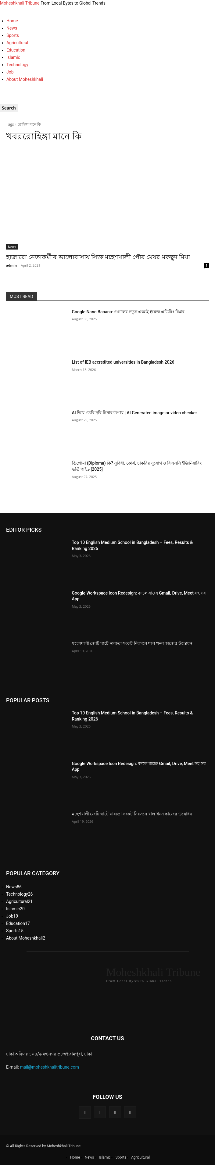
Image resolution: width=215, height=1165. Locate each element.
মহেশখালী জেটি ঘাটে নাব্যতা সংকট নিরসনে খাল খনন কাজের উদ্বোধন (132, 643)
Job (10, 72)
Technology (17, 64)
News (11, 28)
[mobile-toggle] (1, 9)
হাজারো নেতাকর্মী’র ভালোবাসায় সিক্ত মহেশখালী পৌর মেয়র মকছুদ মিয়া (98, 257)
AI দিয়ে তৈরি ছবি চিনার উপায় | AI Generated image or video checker (134, 412)
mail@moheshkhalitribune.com (49, 1067)
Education (15, 50)
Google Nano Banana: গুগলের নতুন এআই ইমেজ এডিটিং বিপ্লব (128, 311)
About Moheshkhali (24, 79)
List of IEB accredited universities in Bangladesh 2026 (123, 362)
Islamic (13, 57)
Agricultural (17, 42)
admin (11, 265)
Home (12, 20)
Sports (12, 35)
